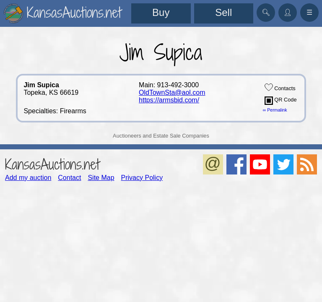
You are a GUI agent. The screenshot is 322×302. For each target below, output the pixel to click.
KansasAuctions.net (52, 164)
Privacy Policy (142, 177)
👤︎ (287, 12)
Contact (69, 177)
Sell (223, 12)
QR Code (281, 100)
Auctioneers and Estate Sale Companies (161, 136)
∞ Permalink (275, 109)
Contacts (280, 87)
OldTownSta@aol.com (172, 92)
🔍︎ (266, 12)
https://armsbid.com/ (169, 100)
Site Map (101, 177)
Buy (160, 12)
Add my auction (28, 177)
